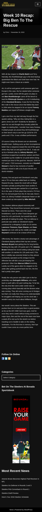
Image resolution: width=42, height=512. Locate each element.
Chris (7, 32)
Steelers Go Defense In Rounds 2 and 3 (16, 485)
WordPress (28, 510)
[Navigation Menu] (37, 4)
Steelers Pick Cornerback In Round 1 (15, 489)
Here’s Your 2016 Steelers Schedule (15, 497)
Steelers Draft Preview (10, 493)
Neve (11, 510)
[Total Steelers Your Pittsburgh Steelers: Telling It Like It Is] (8, 4)
